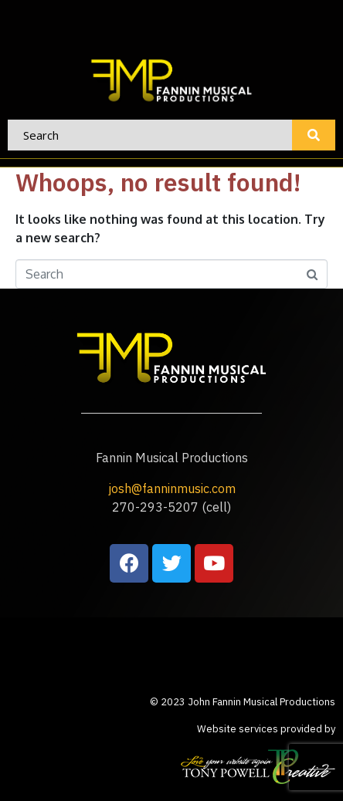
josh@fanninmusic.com (172, 488)
